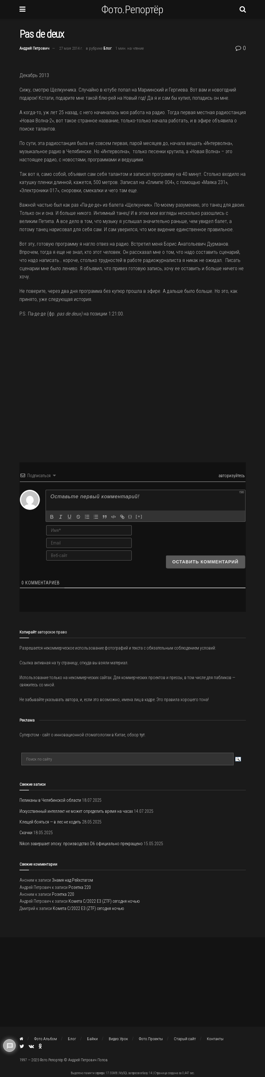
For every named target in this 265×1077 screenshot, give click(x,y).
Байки (92, 1038)
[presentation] (204, 536)
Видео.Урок (118, 1038)
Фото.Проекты (151, 1038)
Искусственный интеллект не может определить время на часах (76, 811)
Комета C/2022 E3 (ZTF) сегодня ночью (104, 901)
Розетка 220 (80, 887)
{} (130, 516)
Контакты (215, 1038)
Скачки (25, 832)
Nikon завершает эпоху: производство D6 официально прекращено (81, 843)
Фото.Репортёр (132, 9)
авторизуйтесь (231, 475)
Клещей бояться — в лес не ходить (50, 821)
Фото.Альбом (45, 1038)
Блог (107, 48)
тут (142, 734)
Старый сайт (185, 1038)
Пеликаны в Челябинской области (50, 800)
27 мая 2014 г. (71, 48)
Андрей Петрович (34, 48)
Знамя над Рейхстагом (72, 880)
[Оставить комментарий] (205, 561)
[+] (139, 516)
